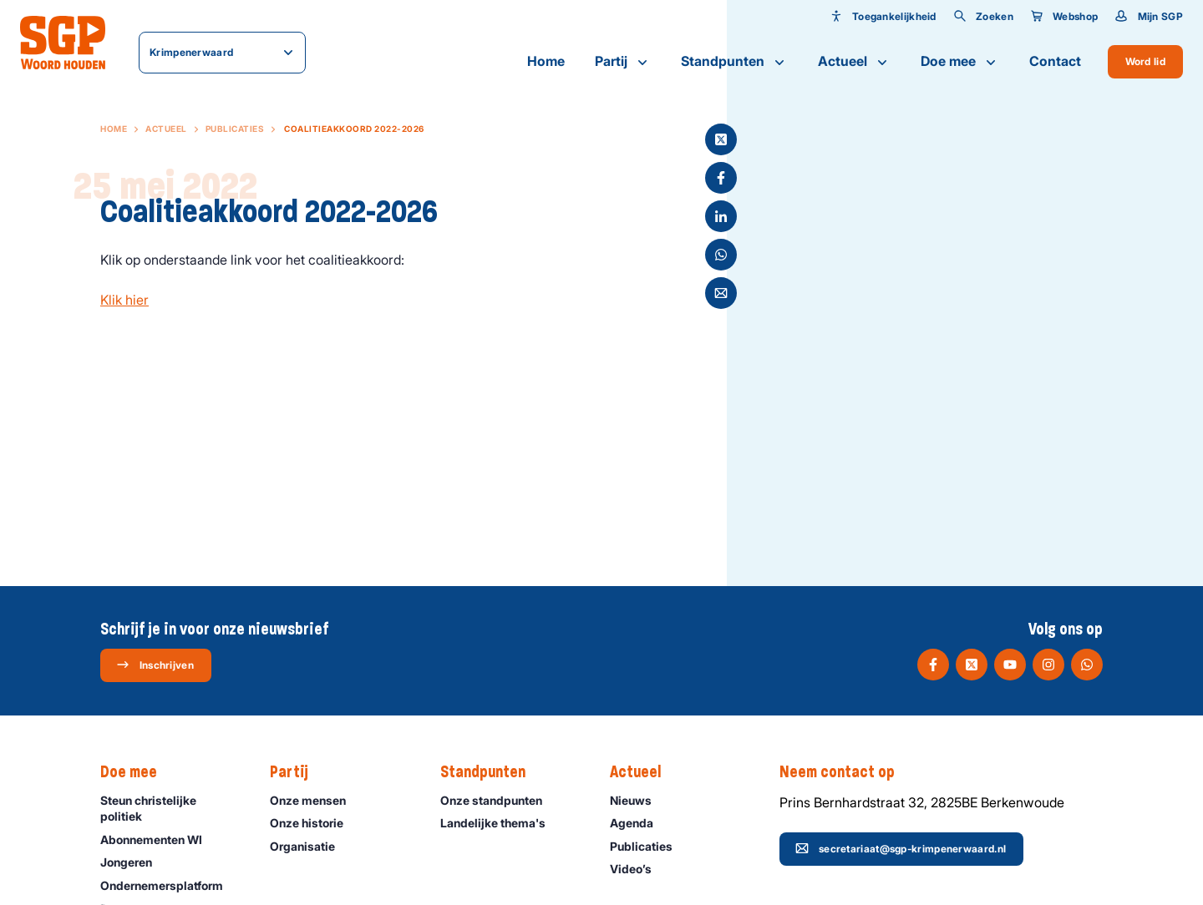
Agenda (639, 823)
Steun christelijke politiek (171, 808)
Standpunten (734, 62)
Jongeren (133, 862)
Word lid (1145, 61)
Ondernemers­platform (169, 885)
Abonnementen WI (158, 839)
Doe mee (960, 62)
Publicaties (235, 129)
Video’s (638, 869)
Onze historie (314, 823)
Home (546, 61)
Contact (1055, 61)
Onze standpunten (498, 800)
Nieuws (638, 800)
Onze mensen (315, 800)
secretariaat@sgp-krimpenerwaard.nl (900, 848)
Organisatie (310, 846)
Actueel (854, 62)
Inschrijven (155, 664)
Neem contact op (845, 772)
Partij (623, 62)
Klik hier (124, 299)
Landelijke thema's (500, 823)
